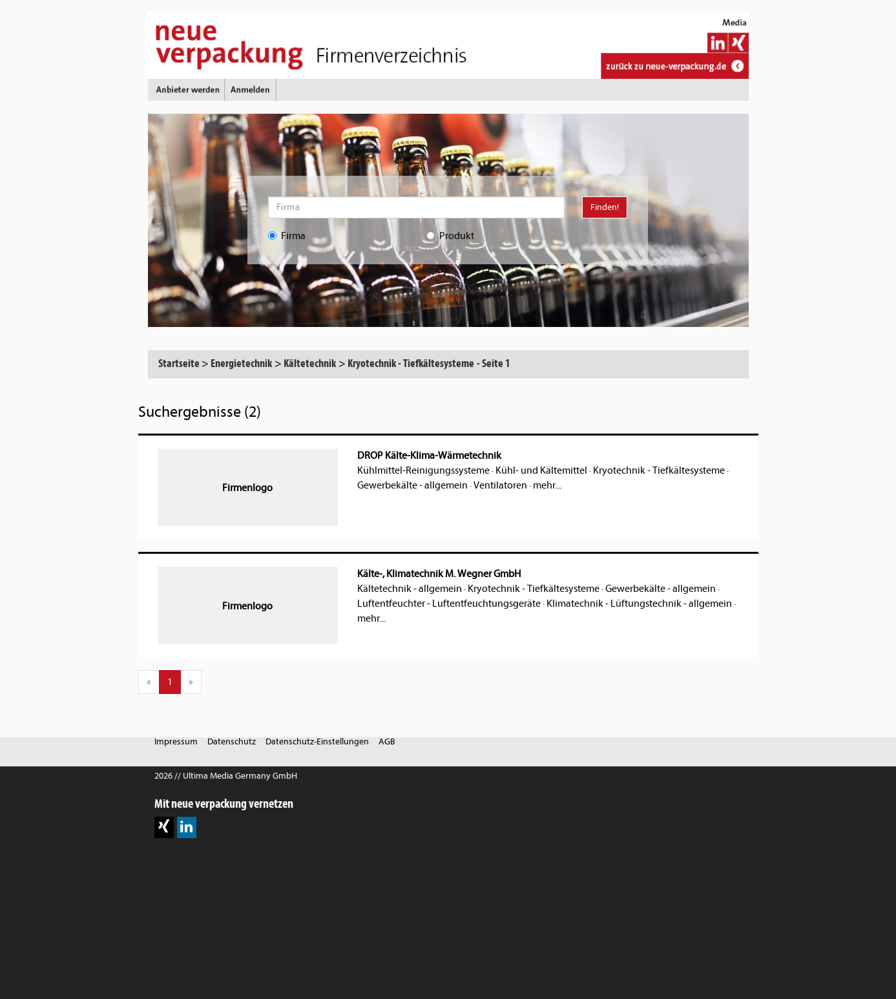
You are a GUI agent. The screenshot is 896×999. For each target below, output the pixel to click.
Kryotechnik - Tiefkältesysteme (659, 470)
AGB (387, 741)
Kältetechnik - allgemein (409, 588)
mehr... (547, 485)
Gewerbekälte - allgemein (412, 485)
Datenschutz (231, 741)
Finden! (604, 207)
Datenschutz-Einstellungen (317, 741)
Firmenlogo (247, 488)
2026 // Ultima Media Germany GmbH (225, 775)
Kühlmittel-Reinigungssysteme (423, 470)
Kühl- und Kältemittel (541, 470)
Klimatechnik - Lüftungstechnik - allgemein (639, 603)
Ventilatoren (500, 485)
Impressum (176, 741)
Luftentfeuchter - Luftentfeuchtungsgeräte (449, 603)
